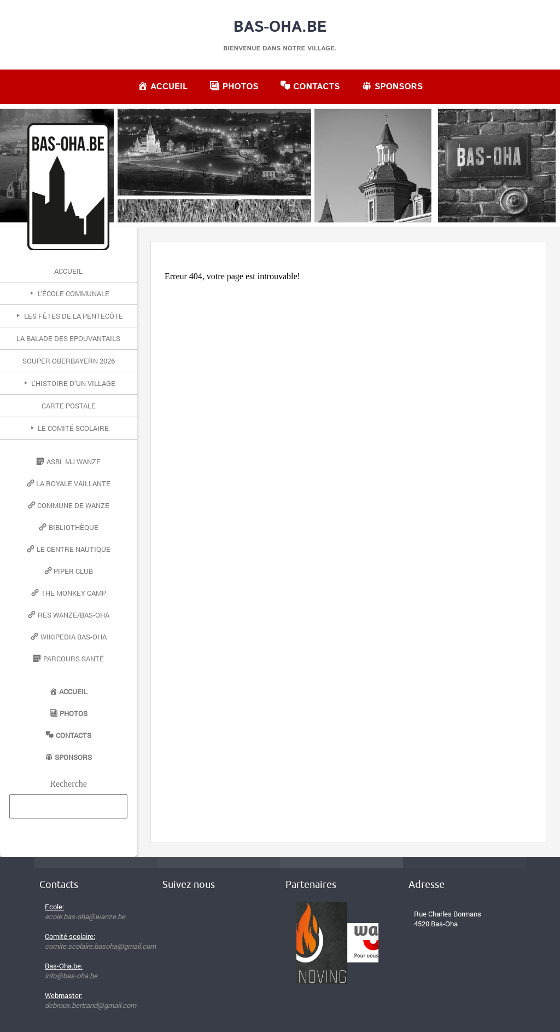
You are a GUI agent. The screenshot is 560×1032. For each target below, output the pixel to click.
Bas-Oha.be (280, 27)
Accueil (68, 271)
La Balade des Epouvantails (68, 338)
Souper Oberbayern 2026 (68, 360)
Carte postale (69, 405)
